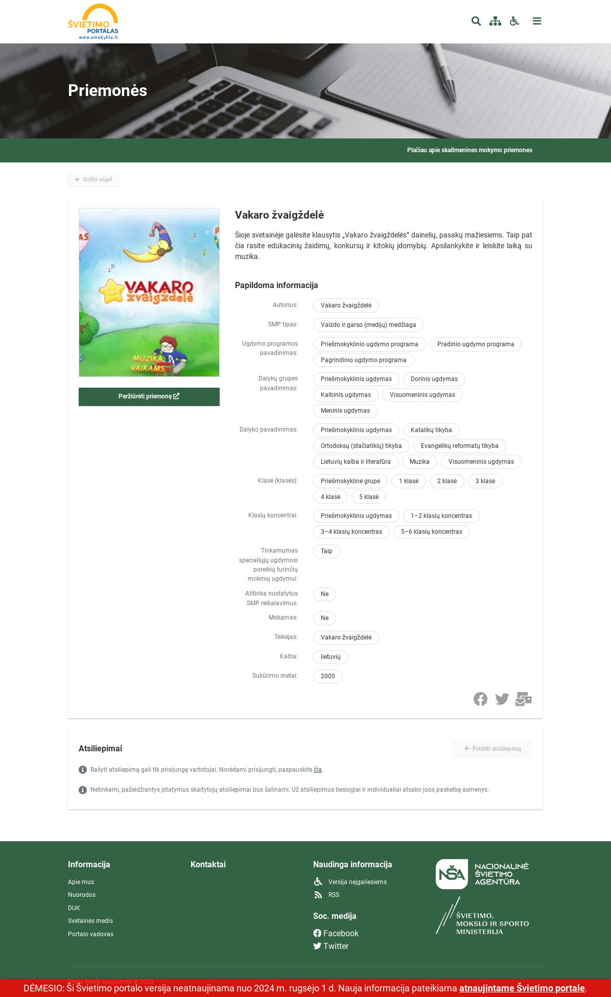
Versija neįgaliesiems (350, 882)
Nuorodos (82, 894)
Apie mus (81, 882)
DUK (74, 908)
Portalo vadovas (90, 934)
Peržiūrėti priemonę (149, 396)
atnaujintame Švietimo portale (522, 988)
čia (318, 769)
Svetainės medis (90, 920)
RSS (326, 894)
